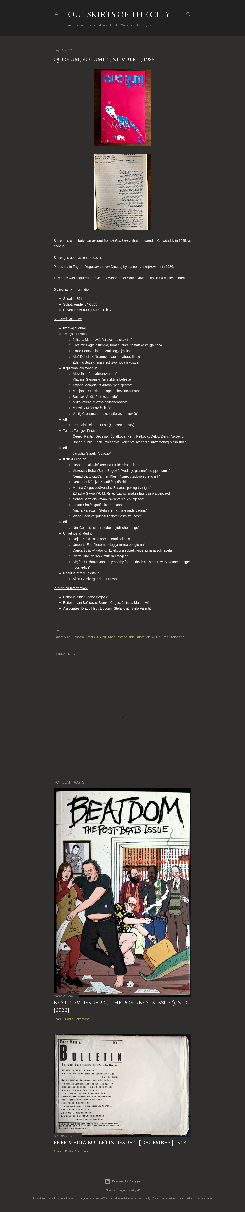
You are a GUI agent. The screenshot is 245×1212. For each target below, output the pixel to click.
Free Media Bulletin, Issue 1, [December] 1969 (120, 1142)
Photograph (125, 637)
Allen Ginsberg (74, 637)
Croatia (90, 637)
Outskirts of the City (119, 14)
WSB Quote (159, 637)
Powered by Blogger (122, 1181)
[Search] (188, 13)
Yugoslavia (176, 637)
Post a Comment (77, 1019)
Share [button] (57, 630)
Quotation (142, 637)
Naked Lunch (106, 637)
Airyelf (135, 1190)
